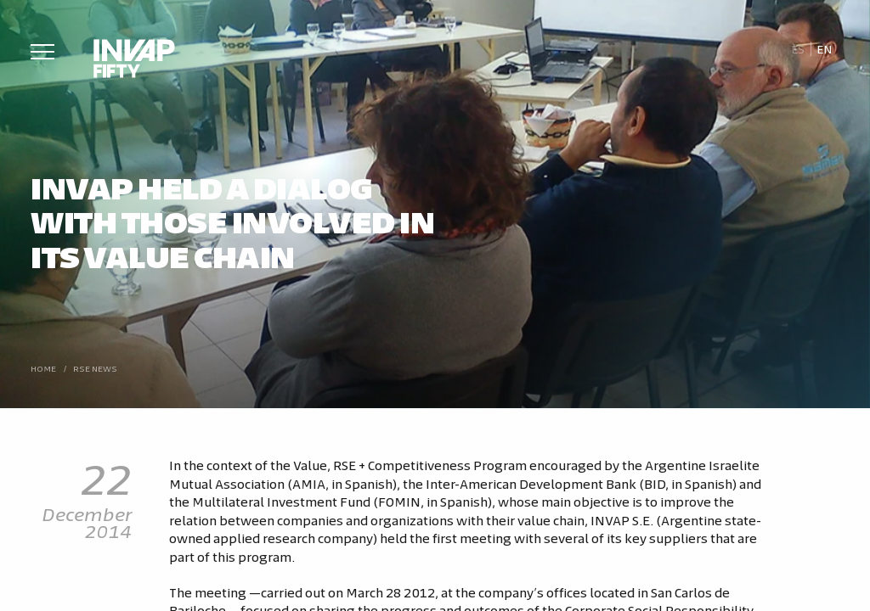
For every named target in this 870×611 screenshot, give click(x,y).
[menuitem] (797, 49)
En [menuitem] (824, 49)
